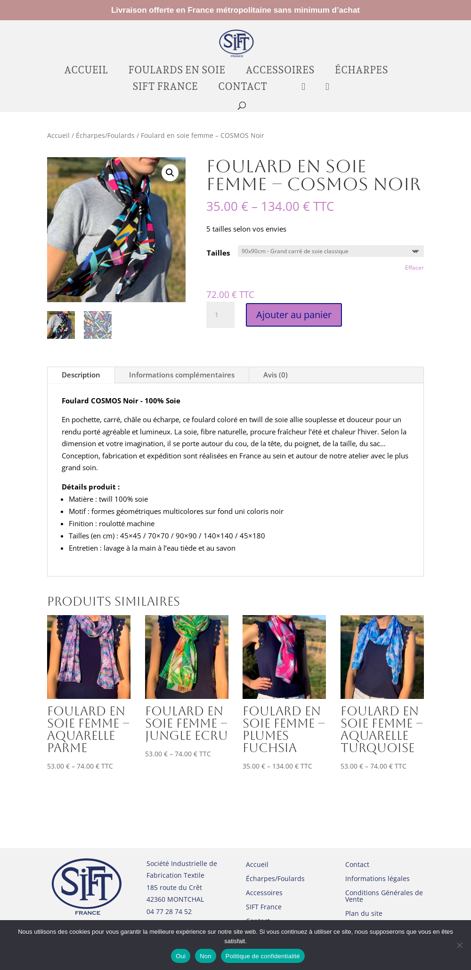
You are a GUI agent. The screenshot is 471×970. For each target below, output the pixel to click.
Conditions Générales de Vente (384, 897)
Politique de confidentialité (263, 956)
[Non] (459, 945)
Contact (242, 87)
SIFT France (165, 87)
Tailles (218, 252)
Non (205, 956)
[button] (170, 172)
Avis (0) (275, 375)
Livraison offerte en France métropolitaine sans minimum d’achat (235, 10)
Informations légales (377, 879)
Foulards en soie (176, 71)
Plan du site (363, 914)
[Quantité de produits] (220, 315)
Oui (181, 956)
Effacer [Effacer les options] (414, 268)
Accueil (86, 71)
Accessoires (279, 71)
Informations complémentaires (182, 375)
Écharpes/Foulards (105, 135)
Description (81, 375)
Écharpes (361, 71)
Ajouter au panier (294, 314)
